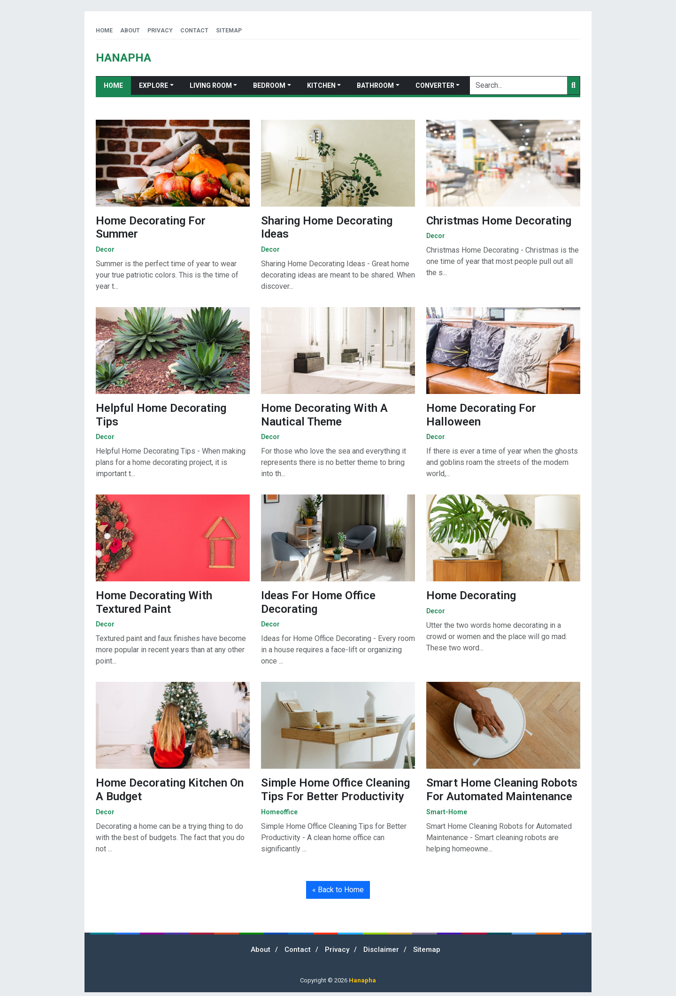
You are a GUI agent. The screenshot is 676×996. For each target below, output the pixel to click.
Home (104, 30)
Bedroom (269, 85)
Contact (194, 30)
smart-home (446, 812)
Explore (153, 85)
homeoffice (279, 812)
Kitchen (321, 85)
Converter (434, 85)
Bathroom (375, 85)
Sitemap (229, 30)
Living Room (211, 85)
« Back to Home (338, 889)
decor (105, 249)
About (130, 30)
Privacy (160, 30)
